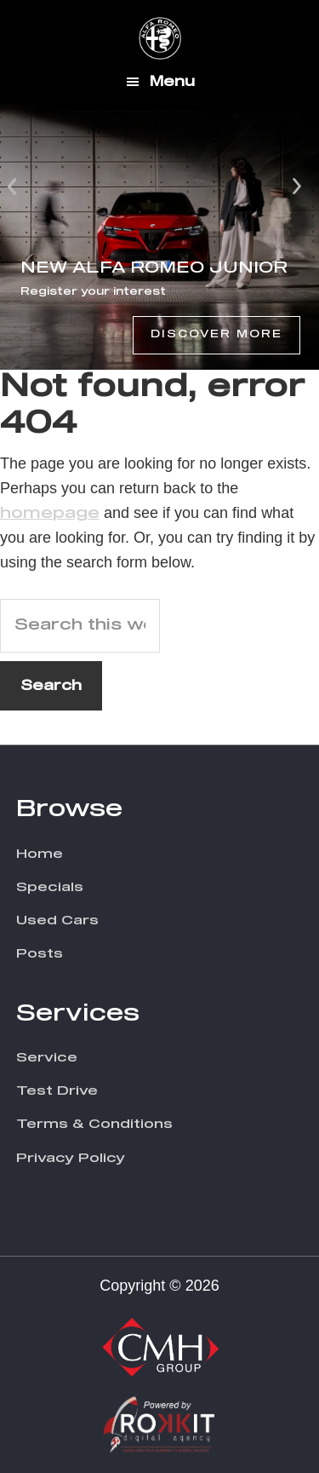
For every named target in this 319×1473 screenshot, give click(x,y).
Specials (49, 887)
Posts (39, 953)
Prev (13, 185)
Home (39, 854)
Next (296, 185)
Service (46, 1057)
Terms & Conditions (94, 1124)
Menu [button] (172, 82)
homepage (50, 513)
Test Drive (57, 1091)
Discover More (216, 335)
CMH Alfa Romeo (160, 38)
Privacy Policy (70, 1158)
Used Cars (57, 920)
